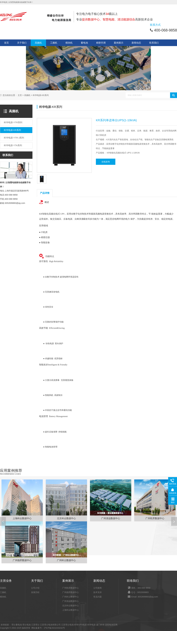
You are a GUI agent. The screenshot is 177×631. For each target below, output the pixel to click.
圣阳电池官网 (111, 624)
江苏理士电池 (67, 624)
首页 (6, 42)
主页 (20, 95)
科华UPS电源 (80, 624)
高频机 (38, 42)
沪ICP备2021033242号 (54, 628)
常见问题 (97, 597)
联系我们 (154, 42)
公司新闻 (97, 588)
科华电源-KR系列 (41, 95)
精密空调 (101, 42)
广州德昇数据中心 (70, 592)
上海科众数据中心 (70, 610)
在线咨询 (105, 162)
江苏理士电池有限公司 (50, 624)
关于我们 (22, 42)
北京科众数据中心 (70, 605)
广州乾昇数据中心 (70, 588)
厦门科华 (100, 624)
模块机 (69, 42)
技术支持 (97, 592)
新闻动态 (136, 42)
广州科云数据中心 (70, 597)
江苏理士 (35, 624)
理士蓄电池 (17, 624)
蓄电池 (84, 42)
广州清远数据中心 (70, 601)
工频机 (53, 42)
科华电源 (45, 106)
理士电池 (26, 624)
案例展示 (118, 42)
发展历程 (35, 592)
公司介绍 (35, 588)
